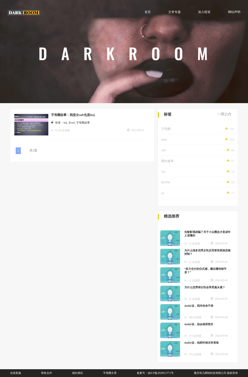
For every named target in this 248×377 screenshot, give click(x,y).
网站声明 (234, 12)
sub (163, 150)
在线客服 (15, 373)
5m (163, 171)
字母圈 (166, 129)
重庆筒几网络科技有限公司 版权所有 (216, 373)
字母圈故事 (83, 122)
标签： (57, 122)
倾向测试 (77, 373)
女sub (72, 122)
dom (164, 139)
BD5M (165, 182)
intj (65, 122)
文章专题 (174, 12)
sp (162, 193)
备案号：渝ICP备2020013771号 (155, 373)
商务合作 (46, 373)
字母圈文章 (110, 373)
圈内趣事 (167, 161)
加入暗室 (204, 12)
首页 (148, 12)
